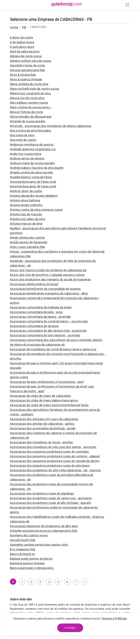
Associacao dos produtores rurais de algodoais (42, 493)
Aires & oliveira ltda (23, 75)
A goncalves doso (22, 47)
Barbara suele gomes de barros (31, 558)
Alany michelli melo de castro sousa (34, 88)
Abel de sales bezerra (24, 51)
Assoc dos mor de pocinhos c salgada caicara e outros (47, 275)
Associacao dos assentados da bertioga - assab (42, 428)
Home (14, 27)
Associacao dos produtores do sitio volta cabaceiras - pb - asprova (55, 470)
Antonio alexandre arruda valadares (34, 195)
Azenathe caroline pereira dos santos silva (39, 544)
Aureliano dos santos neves (29, 535)
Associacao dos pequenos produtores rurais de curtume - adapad (55, 456)
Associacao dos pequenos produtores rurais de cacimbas (49, 451)
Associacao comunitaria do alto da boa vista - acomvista (48, 330)
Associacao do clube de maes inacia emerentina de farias (49, 405)
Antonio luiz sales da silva (27, 219)
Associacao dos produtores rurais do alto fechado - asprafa (50, 503)
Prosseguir (70, 627)
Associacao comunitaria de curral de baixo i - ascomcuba (49, 321)
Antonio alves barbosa (25, 200)
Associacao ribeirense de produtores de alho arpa (44, 526)
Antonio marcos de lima (26, 223)
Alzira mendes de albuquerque (31, 116)
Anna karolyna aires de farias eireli (33, 182)
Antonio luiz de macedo (26, 214)
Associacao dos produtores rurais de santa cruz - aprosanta (51, 498)
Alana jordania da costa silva (29, 84)
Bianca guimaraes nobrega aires (32, 568)
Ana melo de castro (23, 140)
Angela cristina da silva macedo (31, 172)
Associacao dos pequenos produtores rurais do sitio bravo (50, 465)
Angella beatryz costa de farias (31, 177)
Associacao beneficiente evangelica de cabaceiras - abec (49, 293)
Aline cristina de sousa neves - (31, 107)
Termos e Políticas (114, 618)
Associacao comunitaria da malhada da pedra (41, 307)
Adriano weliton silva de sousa (30, 61)
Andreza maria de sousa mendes (32, 163)
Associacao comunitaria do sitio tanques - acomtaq (45, 335)
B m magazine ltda (22, 549)
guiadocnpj (66, 4)
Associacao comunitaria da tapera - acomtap (40, 316)
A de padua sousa (22, 42)
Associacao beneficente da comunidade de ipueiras (45, 289)
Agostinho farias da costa (27, 65)
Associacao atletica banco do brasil (34, 284)
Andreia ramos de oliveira (27, 158)
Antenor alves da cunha (26, 191)
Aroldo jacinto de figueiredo (28, 242)
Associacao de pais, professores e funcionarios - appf (47, 382)
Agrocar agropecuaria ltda (27, 70)
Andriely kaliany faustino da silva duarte (36, 168)
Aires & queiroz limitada (26, 79)
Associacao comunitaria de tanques (34, 326)
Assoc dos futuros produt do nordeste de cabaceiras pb (48, 270)
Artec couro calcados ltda (27, 247)
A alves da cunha (21, 37)
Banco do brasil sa (22, 554)
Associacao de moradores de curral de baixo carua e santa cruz (53, 349)
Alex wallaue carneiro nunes (29, 102)
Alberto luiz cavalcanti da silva (30, 93)
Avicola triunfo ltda (22, 540)
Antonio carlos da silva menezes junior (36, 209)
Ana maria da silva (22, 135)
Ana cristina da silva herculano (30, 130)
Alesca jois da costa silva (27, 98)
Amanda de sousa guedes (27, 121)
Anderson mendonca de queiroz (32, 144)
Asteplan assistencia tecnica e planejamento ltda (43, 530)
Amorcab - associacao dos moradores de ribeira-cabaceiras (50, 126)
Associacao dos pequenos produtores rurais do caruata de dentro (55, 461)
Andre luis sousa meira (25, 154)
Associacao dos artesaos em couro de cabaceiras (44, 419)
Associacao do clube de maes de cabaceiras (40, 396)
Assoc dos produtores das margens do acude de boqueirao (50, 279)
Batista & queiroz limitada (27, 563)
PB (24, 27)
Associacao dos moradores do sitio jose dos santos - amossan (53, 447)
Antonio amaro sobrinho (26, 205)
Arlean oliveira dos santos (27, 237)
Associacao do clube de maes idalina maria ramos (44, 400)
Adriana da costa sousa (26, 56)
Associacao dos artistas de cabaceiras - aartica (42, 423)
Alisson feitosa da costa (26, 112)
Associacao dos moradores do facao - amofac (41, 442)
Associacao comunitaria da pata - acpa (36, 312)
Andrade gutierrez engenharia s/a (32, 149)
